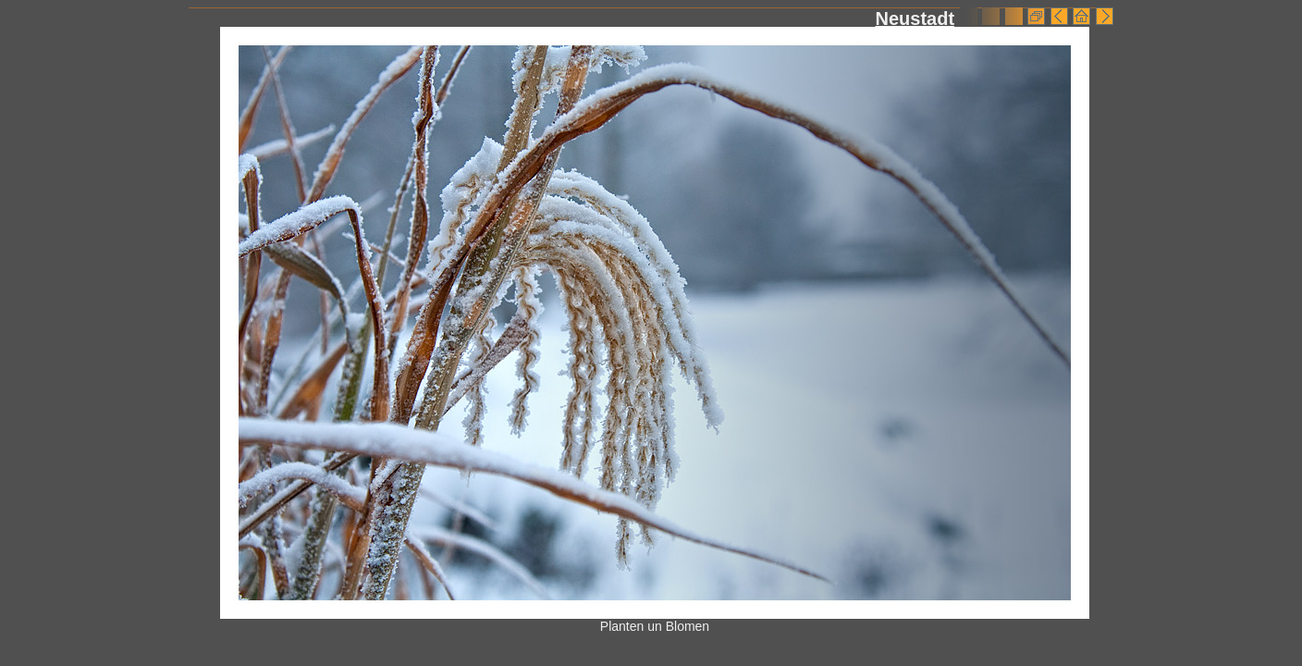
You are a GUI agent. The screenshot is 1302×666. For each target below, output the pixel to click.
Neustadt (914, 18)
